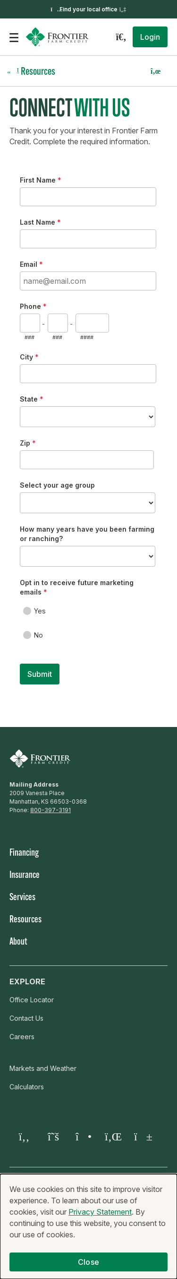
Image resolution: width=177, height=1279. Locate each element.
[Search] (121, 37)
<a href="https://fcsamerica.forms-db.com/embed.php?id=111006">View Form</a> (88, 436)
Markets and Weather (42, 1068)
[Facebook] (24, 1136)
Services (22, 897)
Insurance (24, 875)
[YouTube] (141, 1136)
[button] (150, 36)
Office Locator (31, 1000)
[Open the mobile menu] (13, 37)
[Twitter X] (53, 1136)
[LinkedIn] (111, 1136)
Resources (25, 920)
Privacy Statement (100, 1212)
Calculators (26, 1087)
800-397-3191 (50, 810)
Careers (21, 1037)
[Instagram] (82, 1136)
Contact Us (26, 1018)
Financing (24, 853)
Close (88, 1262)
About (18, 942)
